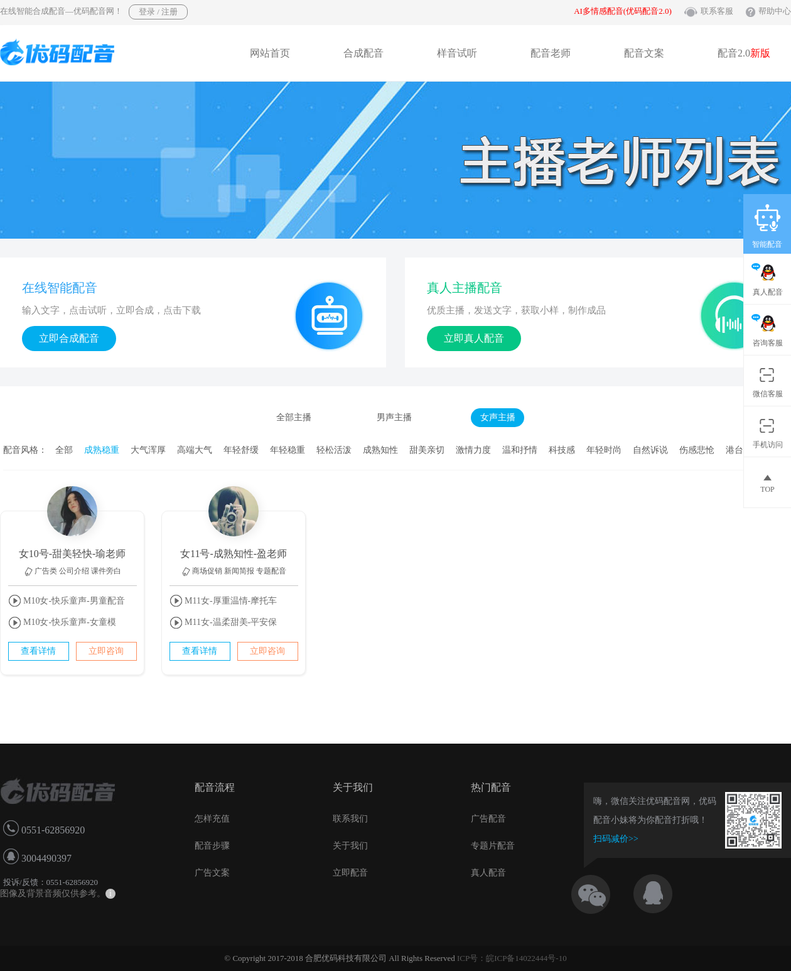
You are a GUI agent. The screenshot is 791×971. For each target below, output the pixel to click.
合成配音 (363, 53)
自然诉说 (650, 450)
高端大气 (194, 450)
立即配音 (350, 872)
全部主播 (293, 417)
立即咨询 (106, 651)
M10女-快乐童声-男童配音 (66, 600)
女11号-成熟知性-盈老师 (233, 553)
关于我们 (350, 845)
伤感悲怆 (696, 450)
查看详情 (38, 651)
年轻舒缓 (241, 450)
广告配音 (488, 818)
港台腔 (739, 450)
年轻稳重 (287, 450)
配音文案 (644, 53)
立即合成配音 (69, 338)
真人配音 (488, 872)
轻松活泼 (334, 450)
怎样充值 (212, 818)
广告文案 (212, 872)
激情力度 (473, 450)
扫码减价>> (615, 839)
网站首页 (270, 53)
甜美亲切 (426, 450)
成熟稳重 (101, 450)
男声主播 (394, 417)
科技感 (562, 450)
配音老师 (550, 53)
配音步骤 (212, 845)
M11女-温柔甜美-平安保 (223, 622)
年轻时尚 (604, 450)
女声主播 (497, 417)
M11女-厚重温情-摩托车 (223, 600)
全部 (64, 450)
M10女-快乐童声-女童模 (62, 622)
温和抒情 (519, 450)
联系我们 (350, 818)
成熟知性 (380, 450)
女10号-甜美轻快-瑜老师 (72, 553)
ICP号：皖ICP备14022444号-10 (512, 958)
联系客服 (717, 11)
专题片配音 (493, 845)
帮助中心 (774, 11)
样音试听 (457, 53)
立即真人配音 (474, 338)
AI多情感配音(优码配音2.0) (623, 11)
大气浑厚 (148, 450)
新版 (760, 53)
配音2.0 (744, 53)
